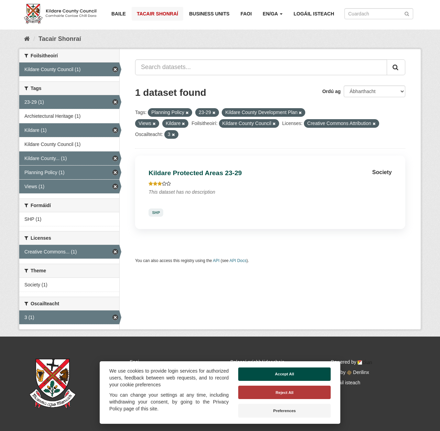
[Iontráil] (407, 13)
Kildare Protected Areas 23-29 (195, 173)
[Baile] (27, 38)
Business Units (209, 13)
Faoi (246, 13)
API (216, 260)
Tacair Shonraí (157, 13)
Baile (118, 13)
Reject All (285, 392)
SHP (156, 213)
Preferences (284, 411)
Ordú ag (331, 91)
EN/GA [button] (273, 13)
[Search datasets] (378, 13)
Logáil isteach (314, 13)
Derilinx (358, 372)
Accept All (284, 374)
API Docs (238, 260)
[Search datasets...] (261, 67)
